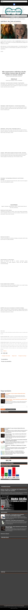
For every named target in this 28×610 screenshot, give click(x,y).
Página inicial (14, 355)
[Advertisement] (14, 561)
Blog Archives (12, 409)
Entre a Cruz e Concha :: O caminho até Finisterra (14, 451)
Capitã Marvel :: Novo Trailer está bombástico (11, 21)
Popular (3, 409)
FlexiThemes (5, 607)
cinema (5, 18)
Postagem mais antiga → (22, 355)
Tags (7, 409)
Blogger (22, 605)
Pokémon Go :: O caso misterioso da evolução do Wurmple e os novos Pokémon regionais (16, 440)
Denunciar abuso (5, 533)
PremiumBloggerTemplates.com (22, 607)
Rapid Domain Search (14, 608)
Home (2, 18)
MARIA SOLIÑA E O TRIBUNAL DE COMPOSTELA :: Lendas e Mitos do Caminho (14, 490)
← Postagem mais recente (5, 355)
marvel (8, 18)
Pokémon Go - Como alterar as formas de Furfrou (15, 520)
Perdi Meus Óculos (13, 605)
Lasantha (15, 607)
